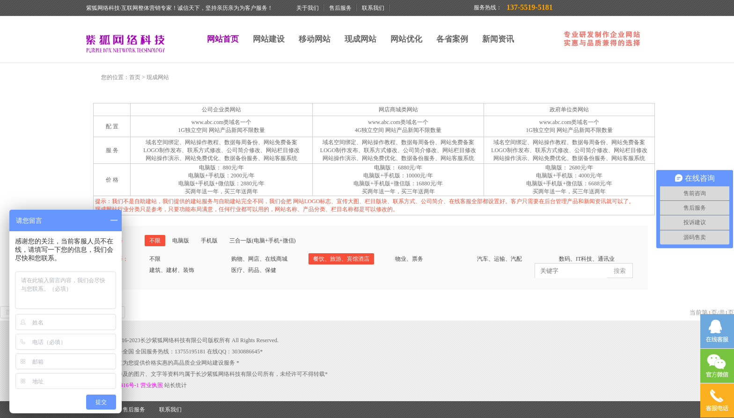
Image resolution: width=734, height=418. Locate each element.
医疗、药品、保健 (253, 270)
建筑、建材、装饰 (171, 270)
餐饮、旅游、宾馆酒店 (341, 259)
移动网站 (314, 39)
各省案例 (452, 39)
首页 (134, 77)
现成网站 (360, 39)
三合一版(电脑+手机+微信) (262, 240)
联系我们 (373, 8)
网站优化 (406, 39)
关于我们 (307, 8)
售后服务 (340, 8)
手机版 (209, 240)
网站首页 (223, 39)
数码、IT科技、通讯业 (587, 259)
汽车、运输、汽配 (499, 259)
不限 (155, 240)
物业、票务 (409, 259)
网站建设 (269, 39)
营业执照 (152, 385)
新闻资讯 (498, 39)
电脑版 (180, 240)
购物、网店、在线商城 (259, 259)
